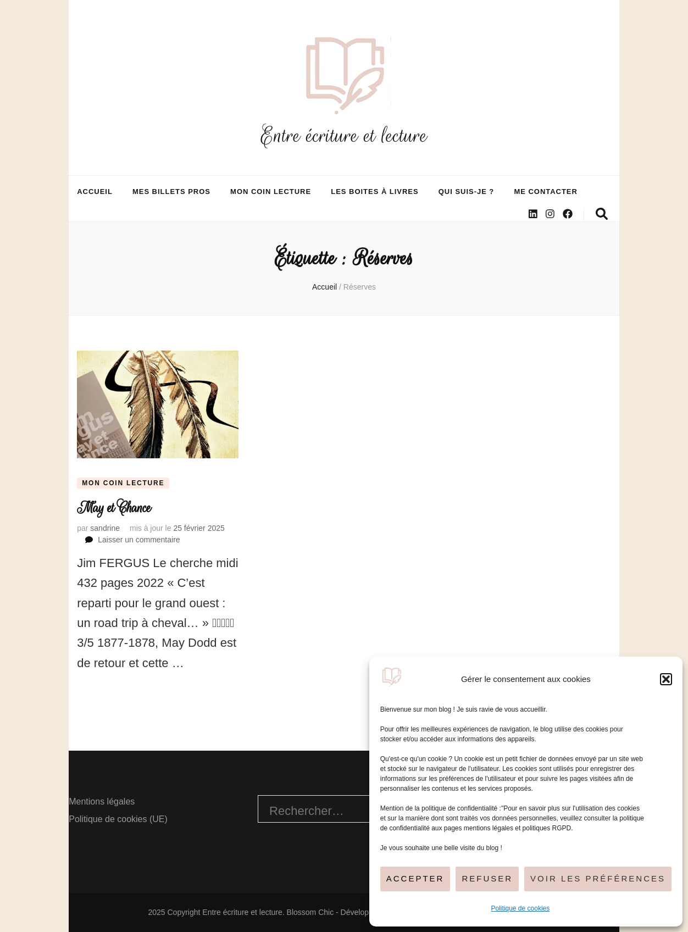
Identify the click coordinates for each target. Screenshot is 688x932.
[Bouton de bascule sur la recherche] (602, 214)
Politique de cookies (520, 908)
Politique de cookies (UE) (118, 819)
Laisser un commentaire (139, 539)
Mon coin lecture (270, 191)
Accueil (95, 191)
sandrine (105, 528)
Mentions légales (102, 801)
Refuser (487, 878)
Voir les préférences (597, 878)
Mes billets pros (171, 191)
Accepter (415, 878)
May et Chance (114, 508)
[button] (666, 679)
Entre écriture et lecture (344, 135)
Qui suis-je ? (467, 191)
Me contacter (545, 191)
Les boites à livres (374, 191)
